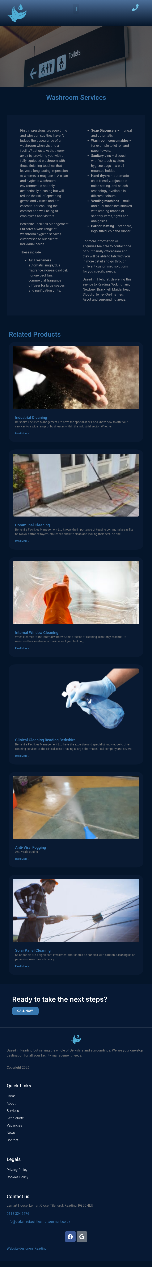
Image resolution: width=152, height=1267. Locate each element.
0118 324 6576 (18, 1220)
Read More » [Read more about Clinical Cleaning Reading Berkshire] (22, 762)
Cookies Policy (17, 1183)
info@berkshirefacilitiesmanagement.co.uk (38, 1228)
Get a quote (15, 1124)
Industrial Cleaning (31, 424)
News (11, 1139)
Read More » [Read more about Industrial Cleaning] (22, 439)
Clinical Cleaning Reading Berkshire (45, 746)
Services (13, 1117)
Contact (12, 1146)
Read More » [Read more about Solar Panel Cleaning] (22, 972)
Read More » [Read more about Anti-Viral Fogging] (22, 865)
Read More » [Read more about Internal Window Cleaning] (22, 654)
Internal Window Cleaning (36, 638)
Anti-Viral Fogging (30, 853)
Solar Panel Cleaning (33, 956)
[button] (76, 9)
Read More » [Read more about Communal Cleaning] (22, 547)
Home (11, 1102)
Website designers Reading (27, 1255)
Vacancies (14, 1132)
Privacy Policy (17, 1176)
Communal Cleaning (32, 531)
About (11, 1110)
